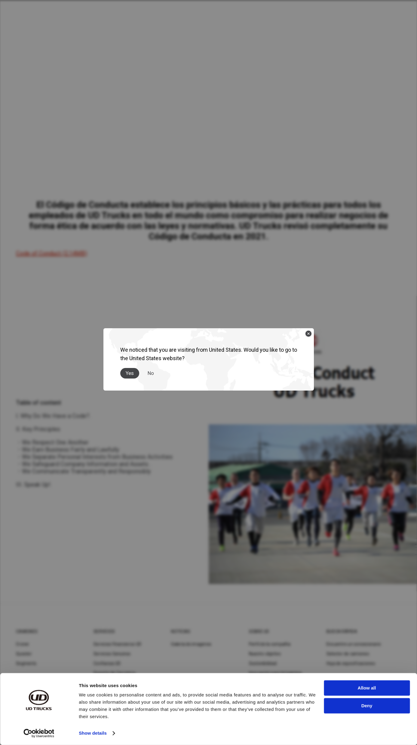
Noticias (180, 631)
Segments (26, 663)
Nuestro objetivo (265, 653)
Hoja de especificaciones (351, 663)
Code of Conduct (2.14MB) (51, 253)
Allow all (367, 687)
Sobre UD (259, 631)
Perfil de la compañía (269, 644)
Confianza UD (107, 663)
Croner (22, 644)
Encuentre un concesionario (354, 644)
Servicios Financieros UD (117, 644)
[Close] (308, 334)
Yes (130, 373)
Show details (93, 733)
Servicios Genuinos (112, 653)
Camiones (27, 631)
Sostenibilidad (263, 663)
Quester (24, 653)
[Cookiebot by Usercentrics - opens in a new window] (39, 733)
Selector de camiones (348, 653)
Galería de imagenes (191, 644)
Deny (367, 705)
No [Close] (151, 373)
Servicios (104, 631)
